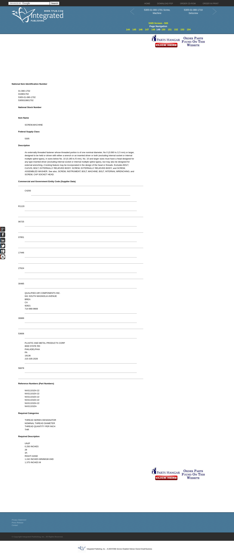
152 (176, 29)
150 (163, 29)
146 (141, 29)
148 (153, 29)
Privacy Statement (19, 520)
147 (147, 29)
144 (128, 29)
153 (182, 29)
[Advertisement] (81, 56)
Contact (15, 525)
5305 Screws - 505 (158, 23)
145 (134, 29)
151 (170, 29)
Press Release (17, 523)
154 (188, 29)
